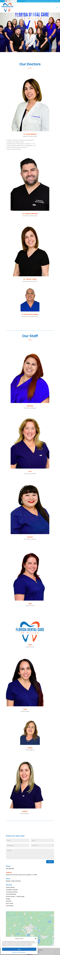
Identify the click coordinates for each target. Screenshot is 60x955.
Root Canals (9, 903)
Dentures (9, 901)
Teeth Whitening (11, 894)
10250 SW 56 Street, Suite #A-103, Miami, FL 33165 (21, 874)
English (8, 1)
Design (8, 899)
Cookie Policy (15, 952)
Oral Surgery (10, 905)
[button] (35, 938)
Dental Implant (10, 887)
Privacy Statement (21, 952)
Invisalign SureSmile (12, 889)
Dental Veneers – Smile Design (15, 896)
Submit (50, 862)
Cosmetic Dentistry (12, 892)
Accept (19, 949)
